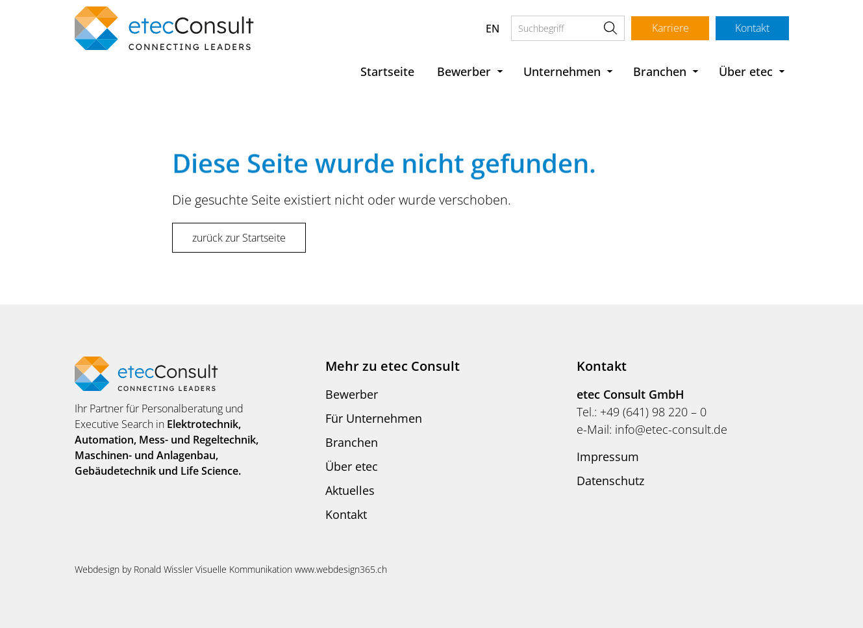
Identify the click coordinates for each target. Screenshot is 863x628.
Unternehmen (562, 71)
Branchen (659, 71)
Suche (609, 28)
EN (491, 28)
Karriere (668, 28)
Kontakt (751, 28)
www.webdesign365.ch (341, 569)
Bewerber (464, 71)
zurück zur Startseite (239, 238)
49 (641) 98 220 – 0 (657, 412)
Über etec (746, 71)
